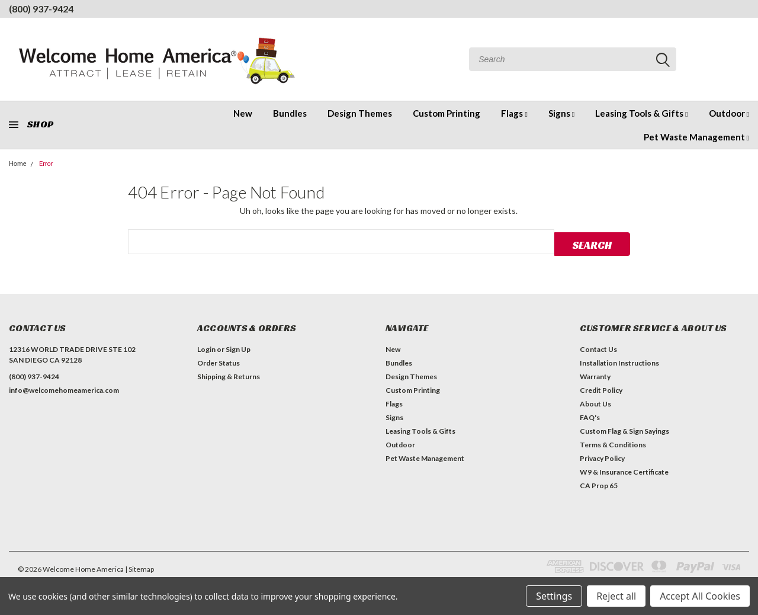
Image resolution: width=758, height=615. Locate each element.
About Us (595, 402)
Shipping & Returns (228, 374)
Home (18, 164)
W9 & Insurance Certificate (624, 470)
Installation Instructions (619, 361)
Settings (554, 596)
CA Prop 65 (599, 483)
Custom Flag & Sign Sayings (624, 429)
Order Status (218, 361)
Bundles (290, 113)
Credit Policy (601, 388)
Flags (514, 113)
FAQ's (590, 415)
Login (206, 347)
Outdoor (729, 113)
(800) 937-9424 (41, 8)
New (242, 113)
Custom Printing (446, 113)
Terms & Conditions (613, 442)
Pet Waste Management (696, 137)
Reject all (616, 596)
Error (46, 164)
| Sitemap (139, 567)
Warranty (595, 374)
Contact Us (598, 347)
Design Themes (359, 113)
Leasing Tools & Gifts (641, 113)
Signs (561, 113)
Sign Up (238, 347)
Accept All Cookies (700, 596)
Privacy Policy (602, 456)
